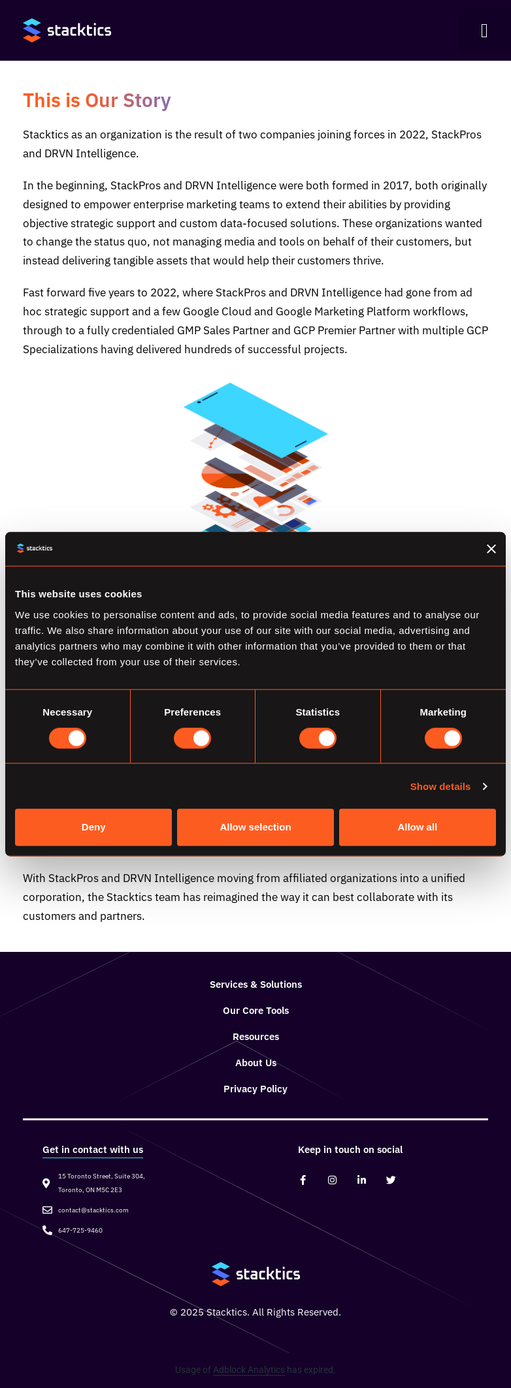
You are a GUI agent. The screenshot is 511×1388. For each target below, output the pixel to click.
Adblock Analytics (249, 1369)
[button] (484, 31)
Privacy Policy (255, 1088)
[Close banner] (491, 549)
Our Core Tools (256, 1010)
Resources (256, 1036)
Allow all (417, 826)
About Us (255, 1062)
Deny (94, 826)
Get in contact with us (92, 1149)
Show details (440, 785)
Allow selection (255, 826)
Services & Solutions (256, 984)
